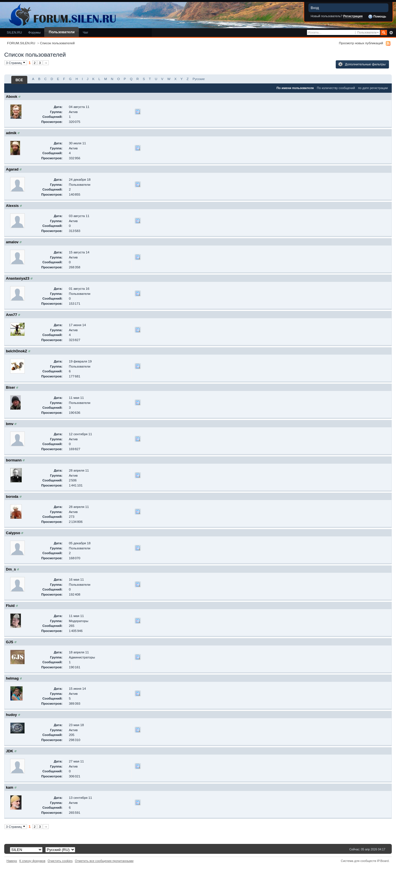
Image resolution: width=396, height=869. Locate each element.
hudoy (11, 715)
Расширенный (391, 33)
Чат (85, 32)
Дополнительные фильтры (362, 64)
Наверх (11, 861)
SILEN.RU (14, 32)
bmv (10, 424)
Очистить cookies (60, 861)
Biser (10, 387)
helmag (12, 678)
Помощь (377, 16)
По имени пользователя (295, 88)
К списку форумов (32, 861)
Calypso (13, 533)
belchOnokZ (16, 351)
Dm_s (11, 569)
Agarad (12, 169)
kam (9, 787)
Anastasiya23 (17, 278)
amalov (12, 242)
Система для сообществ (358, 861)
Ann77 (11, 315)
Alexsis (12, 206)
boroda (12, 496)
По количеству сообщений (336, 88)
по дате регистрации (373, 88)
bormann (14, 460)
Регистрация (353, 16)
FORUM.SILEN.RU (21, 43)
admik (11, 133)
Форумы (34, 32)
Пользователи (62, 32)
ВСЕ (19, 80)
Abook (11, 96)
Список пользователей (57, 43)
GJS (9, 642)
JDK (9, 751)
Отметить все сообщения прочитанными (104, 861)
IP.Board (383, 861)
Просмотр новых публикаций (361, 43)
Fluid (10, 605)
